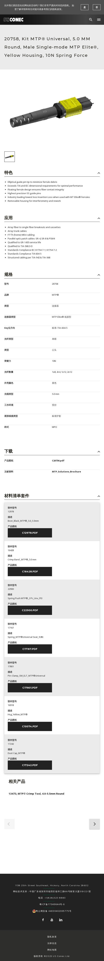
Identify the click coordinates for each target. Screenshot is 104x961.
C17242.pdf (30, 765)
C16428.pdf (30, 571)
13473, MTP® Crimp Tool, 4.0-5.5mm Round (36, 793)
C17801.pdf (30, 687)
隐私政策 (52, 936)
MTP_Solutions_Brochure (66, 471)
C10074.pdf (30, 726)
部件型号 (12, 507)
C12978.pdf (30, 532)
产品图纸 (12, 526)
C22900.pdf (30, 610)
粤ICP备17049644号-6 (52, 904)
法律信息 (52, 943)
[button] (99, 19)
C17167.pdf (29, 649)
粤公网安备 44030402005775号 (51, 911)
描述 (10, 517)
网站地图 (52, 949)
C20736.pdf (58, 460)
